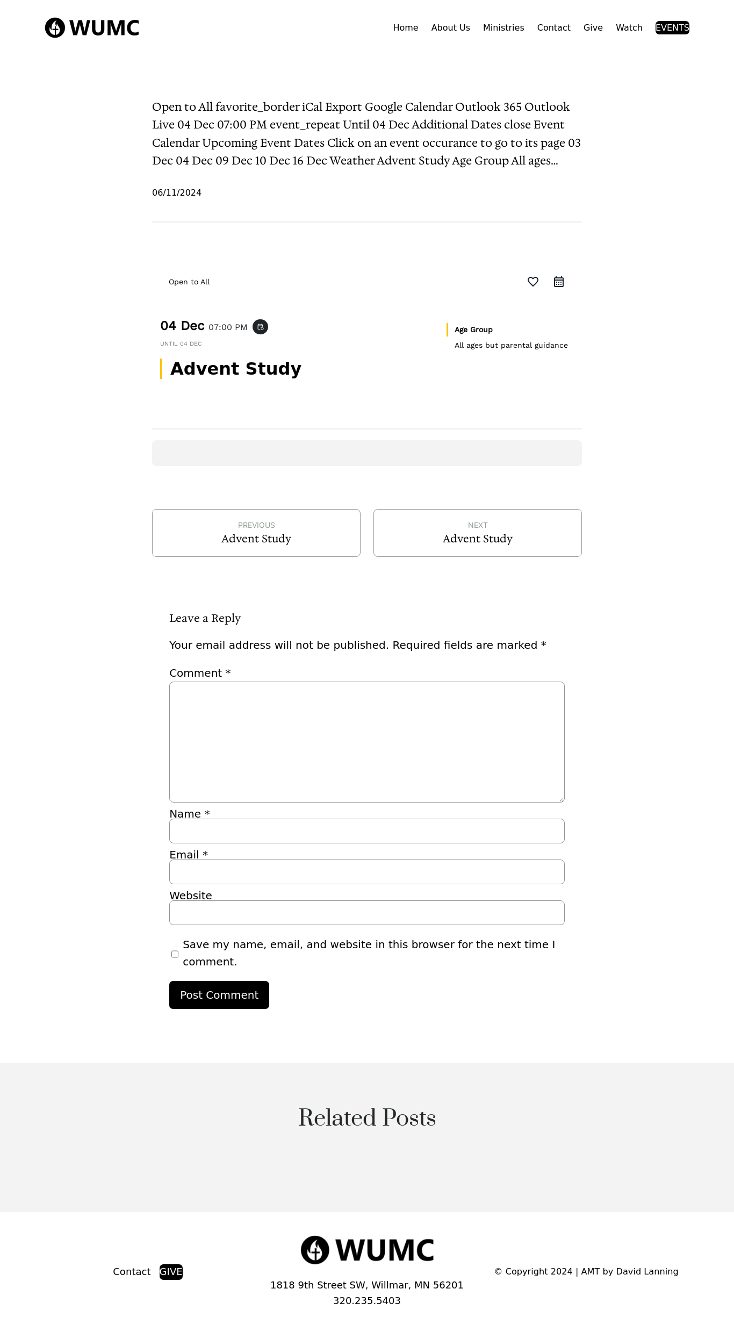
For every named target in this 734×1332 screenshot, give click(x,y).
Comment (200, 673)
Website (190, 895)
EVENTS (672, 28)
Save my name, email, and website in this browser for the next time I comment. (369, 953)
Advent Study (256, 539)
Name (189, 813)
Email (188, 854)
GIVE (171, 1271)
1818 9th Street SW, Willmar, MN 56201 (367, 1285)
